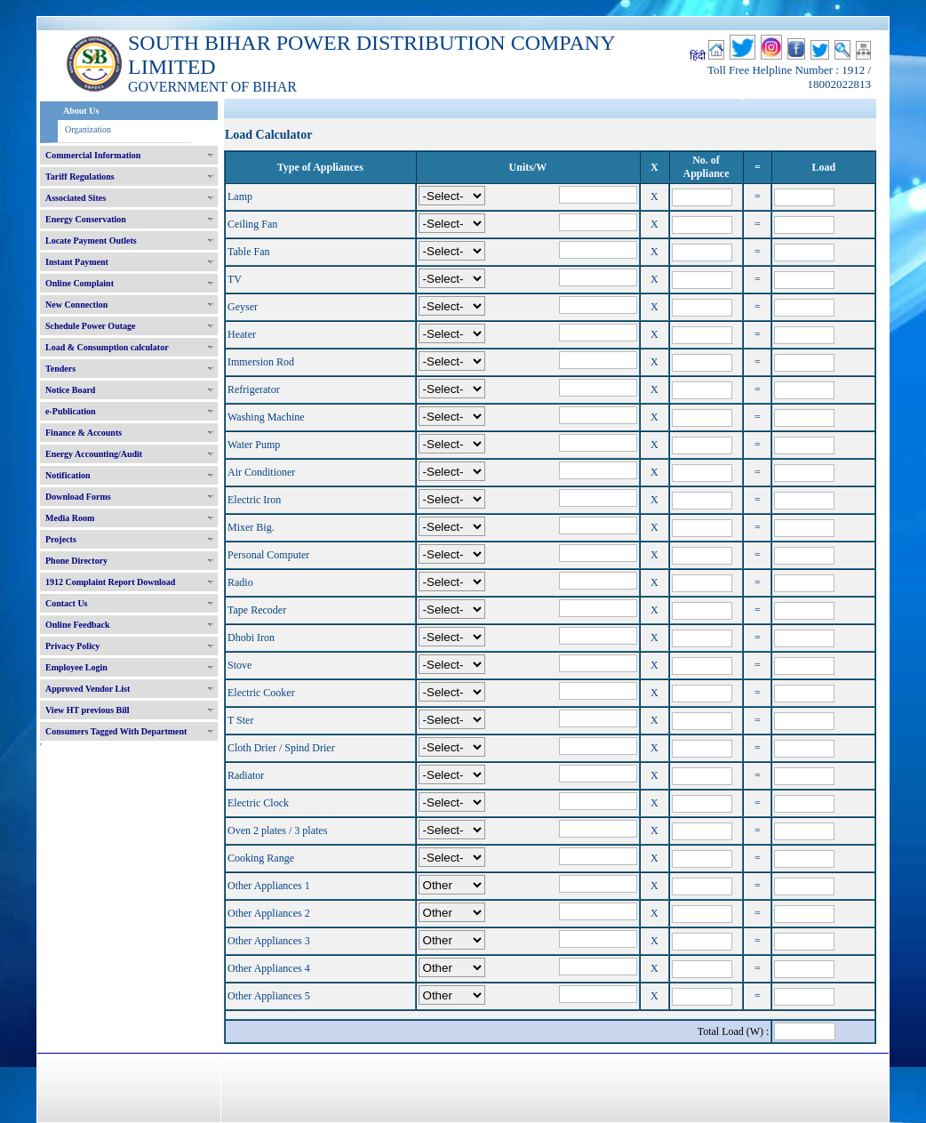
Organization (88, 129)
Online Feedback (77, 625)
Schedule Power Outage (90, 326)
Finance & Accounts (83, 432)
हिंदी (698, 56)
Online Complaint (79, 283)
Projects (60, 539)
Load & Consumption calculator (107, 347)
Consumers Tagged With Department (116, 731)
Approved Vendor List (87, 689)
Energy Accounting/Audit (93, 454)
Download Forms (78, 496)
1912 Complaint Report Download (110, 582)
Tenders (60, 368)
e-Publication (70, 411)
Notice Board (70, 390)
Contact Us (66, 603)
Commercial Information (92, 155)
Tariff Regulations (80, 176)
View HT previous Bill (87, 710)
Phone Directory (76, 561)
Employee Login (76, 667)
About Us (81, 111)
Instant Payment (76, 262)
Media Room (69, 518)
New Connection (76, 304)
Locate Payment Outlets (91, 240)
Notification (68, 475)
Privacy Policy (72, 646)
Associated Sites (75, 198)
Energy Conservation (85, 219)
